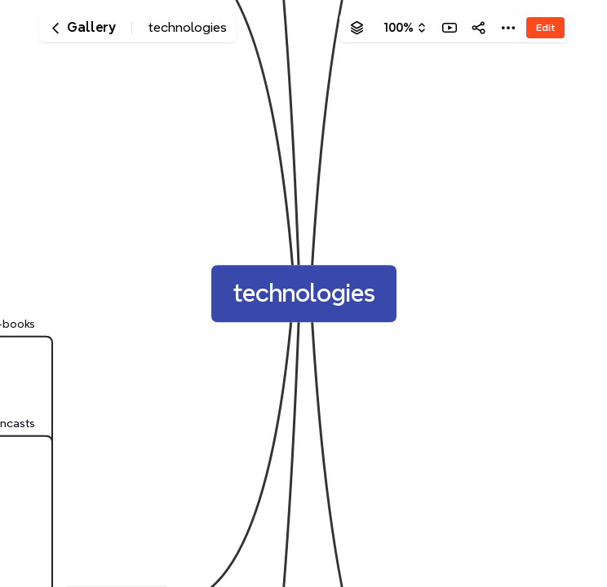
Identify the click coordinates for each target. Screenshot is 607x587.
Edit (545, 27)
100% (398, 27)
